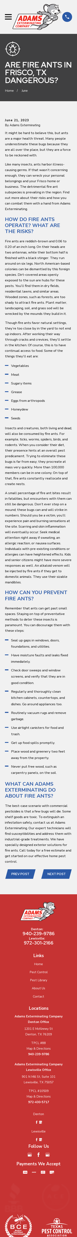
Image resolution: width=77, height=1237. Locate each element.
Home (38, 964)
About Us (38, 988)
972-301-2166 (38, 943)
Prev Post (20, 874)
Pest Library (38, 980)
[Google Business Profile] (30, 1155)
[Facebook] (38, 1155)
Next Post (56, 874)
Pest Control (39, 972)
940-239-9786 (39, 933)
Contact (38, 996)
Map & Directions (38, 1049)
